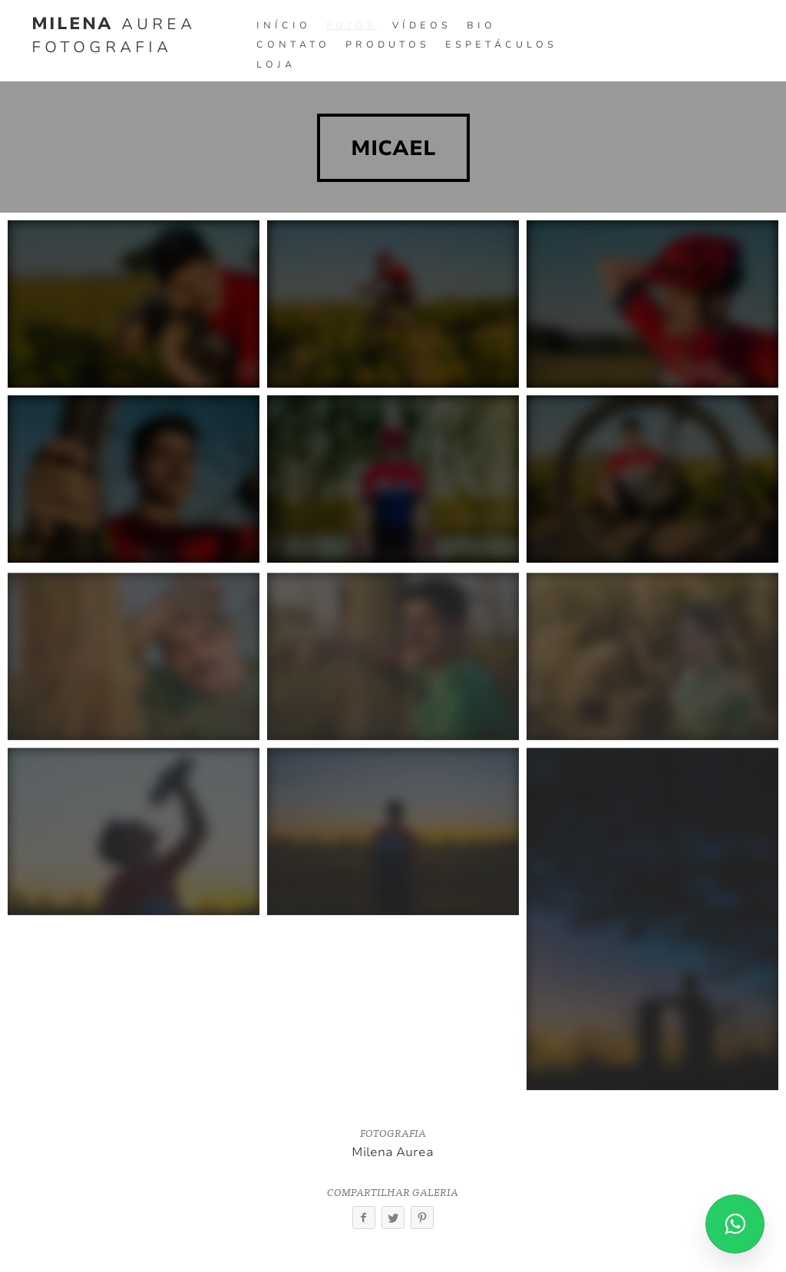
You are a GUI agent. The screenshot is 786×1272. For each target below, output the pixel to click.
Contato (293, 44)
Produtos (387, 44)
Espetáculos (501, 44)
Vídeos (421, 25)
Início (283, 25)
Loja (276, 64)
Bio (481, 25)
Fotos (351, 25)
